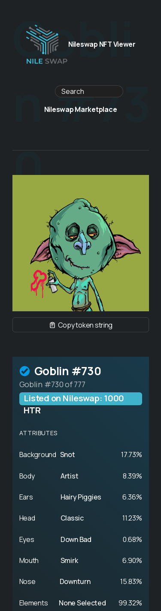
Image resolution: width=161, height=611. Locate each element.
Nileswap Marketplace (80, 110)
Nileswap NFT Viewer (80, 44)
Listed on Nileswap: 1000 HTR (74, 398)
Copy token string (80, 325)
